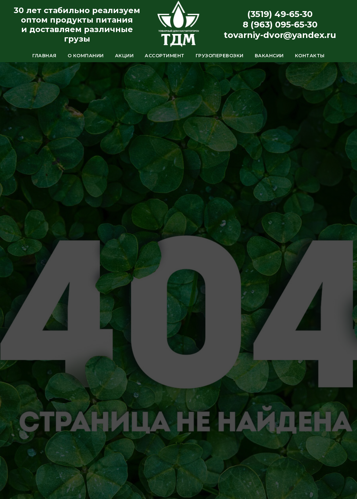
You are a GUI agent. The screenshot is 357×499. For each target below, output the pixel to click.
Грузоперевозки (220, 56)
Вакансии (269, 56)
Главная (44, 56)
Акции (124, 56)
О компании (86, 56)
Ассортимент (165, 56)
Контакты (310, 56)
